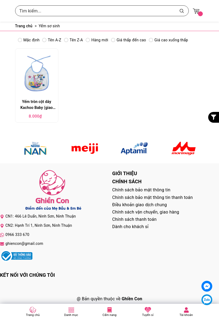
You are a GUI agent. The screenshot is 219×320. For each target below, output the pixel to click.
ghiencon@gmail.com (24, 243)
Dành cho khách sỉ (130, 226)
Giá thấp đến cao (128, 40)
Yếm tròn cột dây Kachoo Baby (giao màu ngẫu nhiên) (37, 105)
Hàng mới (97, 40)
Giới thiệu (124, 173)
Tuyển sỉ (147, 315)
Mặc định (29, 40)
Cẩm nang (110, 315)
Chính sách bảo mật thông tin (141, 189)
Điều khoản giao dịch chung (139, 204)
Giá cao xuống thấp (168, 40)
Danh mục (71, 315)
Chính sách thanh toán (134, 219)
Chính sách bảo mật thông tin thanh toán (152, 197)
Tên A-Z (51, 40)
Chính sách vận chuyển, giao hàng (145, 212)
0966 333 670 (17, 234)
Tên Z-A (73, 40)
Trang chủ (33, 315)
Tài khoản (186, 315)
